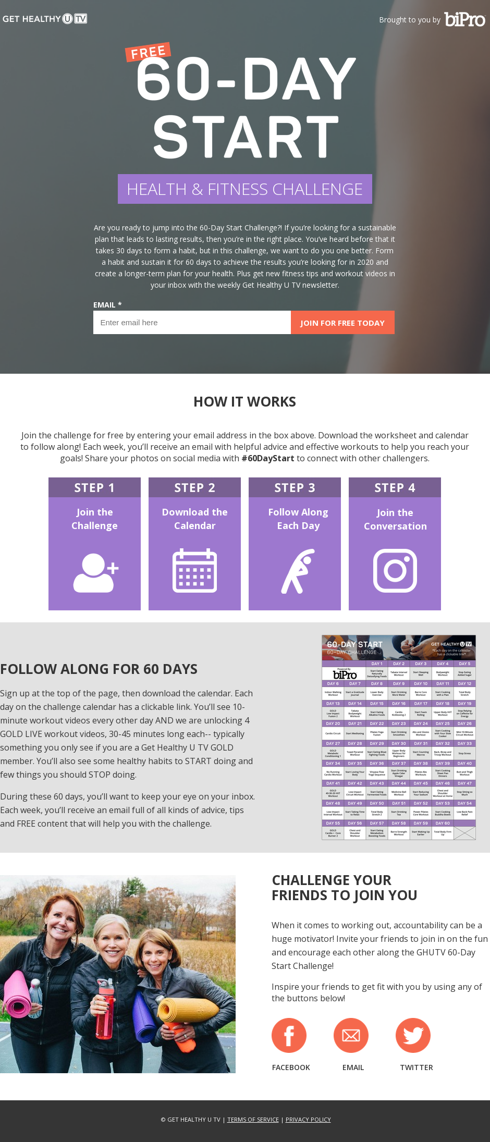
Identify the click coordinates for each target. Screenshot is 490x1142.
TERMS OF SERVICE (253, 1119)
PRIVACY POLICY (308, 1119)
